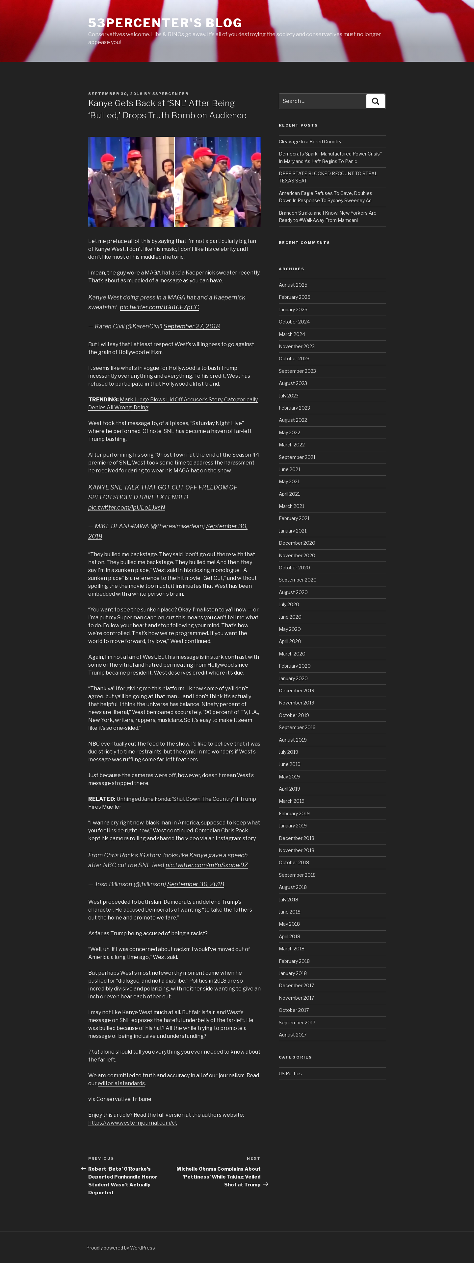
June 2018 (290, 912)
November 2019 (296, 702)
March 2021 (291, 506)
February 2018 (294, 961)
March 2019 (291, 801)
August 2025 (293, 285)
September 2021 (297, 457)
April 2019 (289, 789)
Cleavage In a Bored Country (310, 141)
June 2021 (289, 469)
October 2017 (294, 1010)
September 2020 (298, 580)
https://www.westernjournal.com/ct (132, 1123)
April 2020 (290, 641)
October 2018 (294, 862)
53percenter (170, 93)
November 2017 (296, 998)
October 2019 (294, 715)
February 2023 (294, 408)
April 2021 (289, 494)
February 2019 (294, 813)
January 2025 (293, 309)
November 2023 (297, 346)
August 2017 (292, 1034)
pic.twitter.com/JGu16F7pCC (159, 307)
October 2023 (294, 358)
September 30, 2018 (195, 884)
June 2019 (290, 764)
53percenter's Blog (165, 23)
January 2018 (293, 973)
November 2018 (296, 850)
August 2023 (293, 383)
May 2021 (289, 481)
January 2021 (292, 531)
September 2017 (297, 1022)
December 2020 (297, 543)
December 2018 (296, 838)
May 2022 (289, 432)
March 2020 (292, 653)
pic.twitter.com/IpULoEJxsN (126, 507)
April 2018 (289, 936)
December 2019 (296, 690)
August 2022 (293, 420)
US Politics (290, 1073)
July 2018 (288, 899)
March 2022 (292, 444)
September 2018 (297, 875)
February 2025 (294, 297)
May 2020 (290, 629)
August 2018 (293, 887)
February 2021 (294, 518)
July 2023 (289, 395)
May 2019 (289, 776)
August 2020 (293, 592)
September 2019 (297, 727)
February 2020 (295, 666)
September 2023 (297, 371)
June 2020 (290, 617)
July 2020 (289, 604)
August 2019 (293, 740)
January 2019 (293, 825)
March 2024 (292, 334)
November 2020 (297, 555)
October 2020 (294, 567)
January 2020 (293, 678)
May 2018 (289, 924)
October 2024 (294, 321)
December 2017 (296, 985)
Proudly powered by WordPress (120, 1248)
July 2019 (288, 752)
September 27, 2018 (192, 326)
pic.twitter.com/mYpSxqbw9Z (207, 865)
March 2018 (291, 948)
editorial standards (121, 1083)
